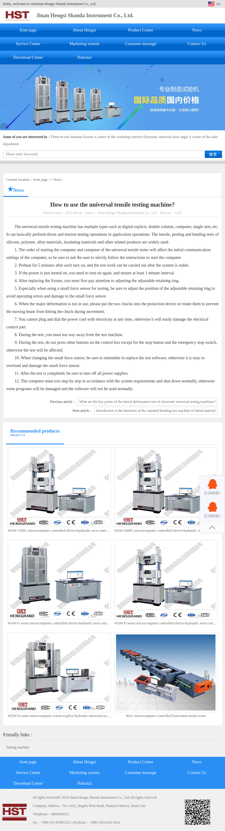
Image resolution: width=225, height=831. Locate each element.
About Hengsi (84, 30)
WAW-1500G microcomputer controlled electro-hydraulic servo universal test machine (70, 530)
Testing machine (17, 747)
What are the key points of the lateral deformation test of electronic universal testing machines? (147, 402)
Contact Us (197, 44)
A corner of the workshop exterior (118, 137)
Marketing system (84, 44)
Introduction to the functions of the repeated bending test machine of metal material (155, 411)
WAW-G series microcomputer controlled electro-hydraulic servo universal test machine (71, 623)
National (84, 57)
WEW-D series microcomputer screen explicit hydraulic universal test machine (64, 716)
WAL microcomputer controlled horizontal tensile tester (166, 716)
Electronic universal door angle (165, 137)
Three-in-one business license (72, 137)
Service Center (28, 44)
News (197, 30)
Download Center (28, 57)
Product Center (140, 30)
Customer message (140, 44)
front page (28, 30)
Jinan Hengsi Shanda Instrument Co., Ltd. (85, 15)
